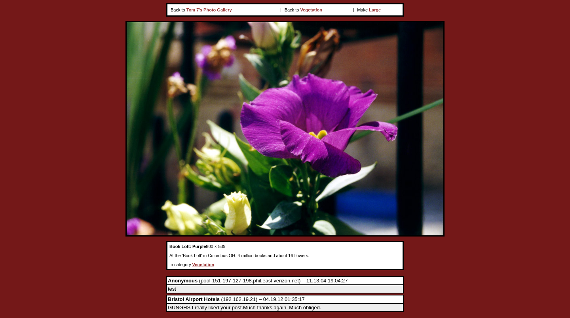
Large (375, 10)
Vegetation (311, 10)
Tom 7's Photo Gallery (209, 10)
